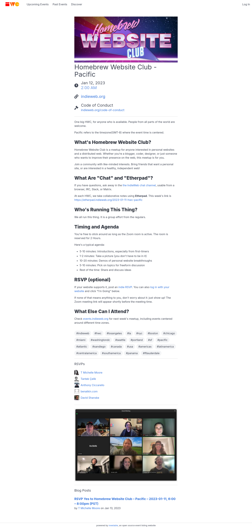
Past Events (60, 4)
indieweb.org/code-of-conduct (102, 110)
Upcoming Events (38, 4)
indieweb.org (93, 96)
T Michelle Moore (91, 372)
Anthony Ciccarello (92, 385)
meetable (113, 525)
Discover (76, 4)
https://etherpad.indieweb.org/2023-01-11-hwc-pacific (108, 199)
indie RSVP (125, 287)
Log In (246, 4)
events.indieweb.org (95, 318)
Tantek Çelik (88, 378)
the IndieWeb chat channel (139, 185)
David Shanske (90, 397)
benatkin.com (89, 391)
